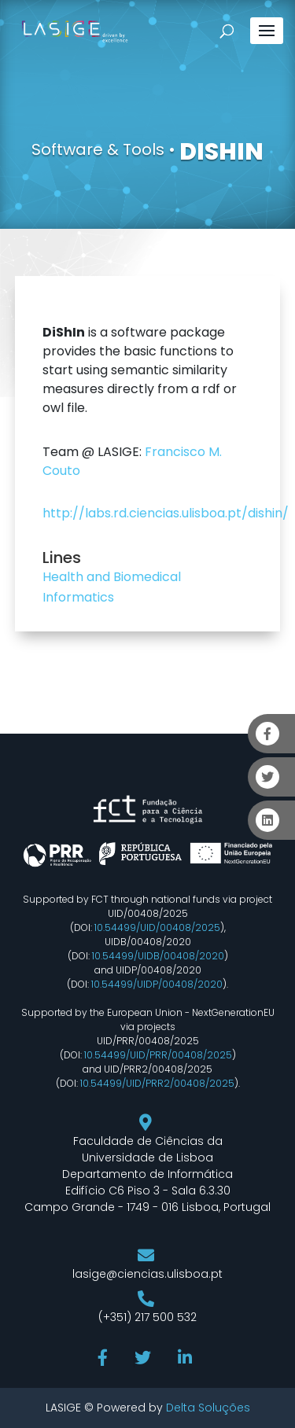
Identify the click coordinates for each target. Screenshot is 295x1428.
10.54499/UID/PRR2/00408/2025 (157, 1083)
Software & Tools (97, 149)
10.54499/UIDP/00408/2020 (157, 984)
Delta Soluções (208, 1407)
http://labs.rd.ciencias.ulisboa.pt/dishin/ (165, 513)
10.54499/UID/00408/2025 (157, 927)
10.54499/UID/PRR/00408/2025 (158, 1055)
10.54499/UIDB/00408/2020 (158, 955)
